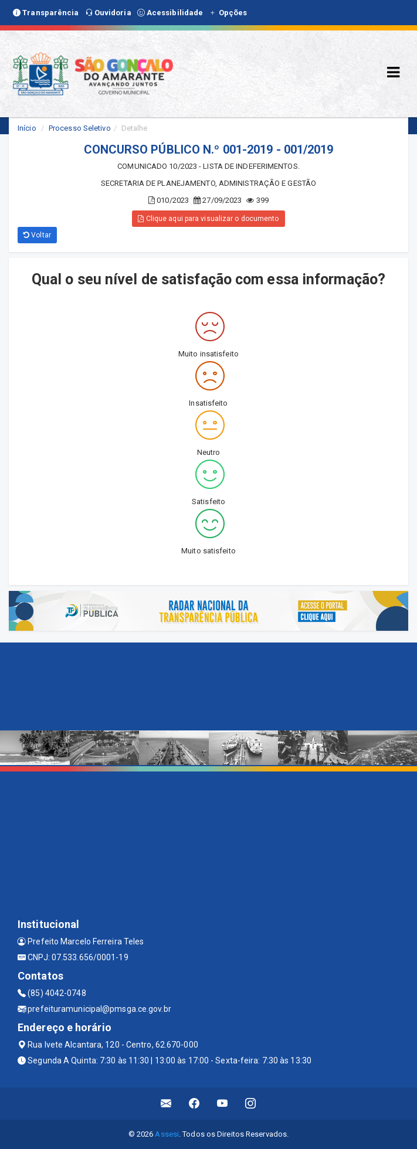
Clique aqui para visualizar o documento (208, 219)
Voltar (37, 235)
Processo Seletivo (80, 128)
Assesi (167, 1134)
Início (27, 128)
